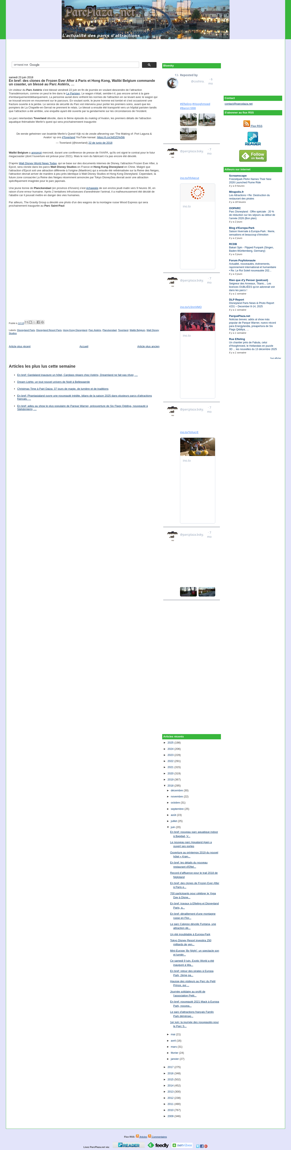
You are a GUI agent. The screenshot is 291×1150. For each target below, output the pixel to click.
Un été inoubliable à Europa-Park (190, 934)
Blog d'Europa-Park (241, 227)
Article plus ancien (148, 346)
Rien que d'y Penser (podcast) (248, 280)
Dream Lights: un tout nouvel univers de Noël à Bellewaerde (53, 381)
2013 (170, 1091)
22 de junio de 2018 (100, 142)
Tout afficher (275, 358)
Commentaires (157, 1137)
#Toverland (68, 137)
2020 (170, 773)
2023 (170, 755)
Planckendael (110, 330)
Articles (141, 1137)
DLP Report (236, 299)
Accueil (84, 346)
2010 (170, 1110)
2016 (170, 1073)
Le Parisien (73, 93)
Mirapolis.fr (236, 191)
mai (173, 1034)
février (175, 1052)
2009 (170, 1116)
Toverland (123, 330)
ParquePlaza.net (239, 316)
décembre (177, 790)
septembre (177, 808)
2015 (170, 1079)
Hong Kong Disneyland (75, 330)
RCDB (233, 244)
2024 (170, 748)
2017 (170, 1067)
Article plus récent (19, 346)
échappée (92, 188)
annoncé (36, 152)
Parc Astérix (95, 330)
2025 (170, 742)
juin (173, 827)
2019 (170, 779)
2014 (170, 1085)
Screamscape (238, 175)
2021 (170, 767)
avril (173, 1040)
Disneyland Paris (26, 330)
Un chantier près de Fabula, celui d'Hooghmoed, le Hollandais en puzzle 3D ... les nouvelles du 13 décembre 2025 (253, 346)
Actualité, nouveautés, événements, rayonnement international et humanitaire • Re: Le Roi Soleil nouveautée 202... (252, 267)
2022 (170, 761)
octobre (176, 802)
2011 (170, 1104)
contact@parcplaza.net (239, 103)
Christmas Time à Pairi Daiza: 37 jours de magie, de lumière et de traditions (62, 388)
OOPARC (235, 208)
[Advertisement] (145, 48)
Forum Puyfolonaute (242, 260)
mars (174, 1046)
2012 (170, 1097)
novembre (177, 796)
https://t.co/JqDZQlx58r (111, 137)
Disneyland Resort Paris (49, 330)
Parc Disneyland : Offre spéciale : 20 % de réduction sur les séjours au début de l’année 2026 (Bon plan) (252, 215)
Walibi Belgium (137, 330)
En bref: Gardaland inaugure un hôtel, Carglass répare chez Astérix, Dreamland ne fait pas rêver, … (77, 374)
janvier (175, 1058)
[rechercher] (75, 65)
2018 (170, 785)
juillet (174, 821)
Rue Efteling (237, 339)
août (174, 815)
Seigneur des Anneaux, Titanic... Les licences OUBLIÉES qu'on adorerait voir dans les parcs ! (252, 287)
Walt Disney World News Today (37, 163)
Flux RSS (252, 126)
